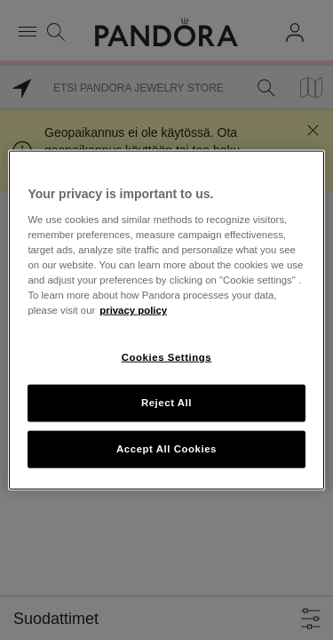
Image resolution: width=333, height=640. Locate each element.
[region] (166, 320)
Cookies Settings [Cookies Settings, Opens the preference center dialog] (166, 357)
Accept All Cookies (166, 448)
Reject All (166, 402)
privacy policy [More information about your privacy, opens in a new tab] (133, 310)
